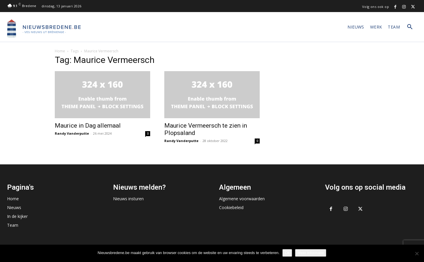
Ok (287, 253)
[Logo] (44, 28)
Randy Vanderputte (72, 133)
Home (60, 51)
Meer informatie (310, 253)
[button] (410, 27)
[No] (417, 253)
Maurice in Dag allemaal (88, 125)
